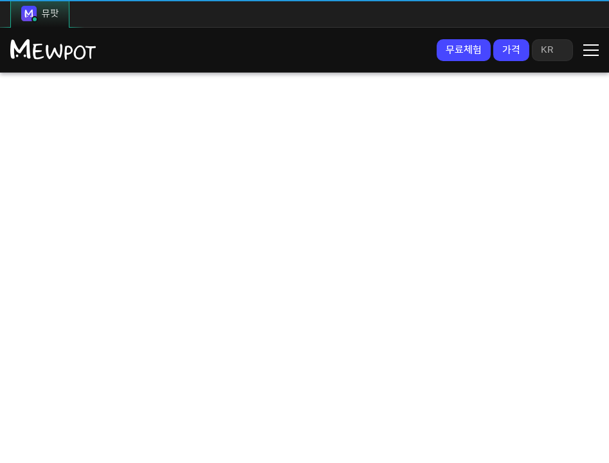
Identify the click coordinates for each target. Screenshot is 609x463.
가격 (511, 49)
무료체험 (464, 49)
